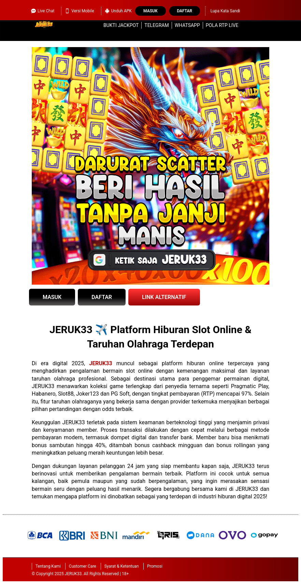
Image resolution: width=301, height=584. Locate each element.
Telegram (156, 25)
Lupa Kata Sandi (225, 11)
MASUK (52, 297)
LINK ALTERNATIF (164, 297)
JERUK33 (100, 363)
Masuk (150, 11)
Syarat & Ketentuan (121, 566)
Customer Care (82, 566)
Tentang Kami (48, 566)
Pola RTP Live (222, 25)
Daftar (184, 11)
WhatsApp (187, 25)
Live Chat (42, 11)
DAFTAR (101, 297)
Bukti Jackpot (121, 25)
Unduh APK (118, 11)
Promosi (154, 566)
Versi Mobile (79, 11)
